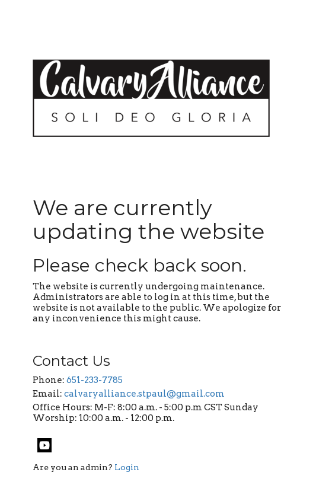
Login (126, 467)
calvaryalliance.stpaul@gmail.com (144, 393)
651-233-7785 (94, 380)
